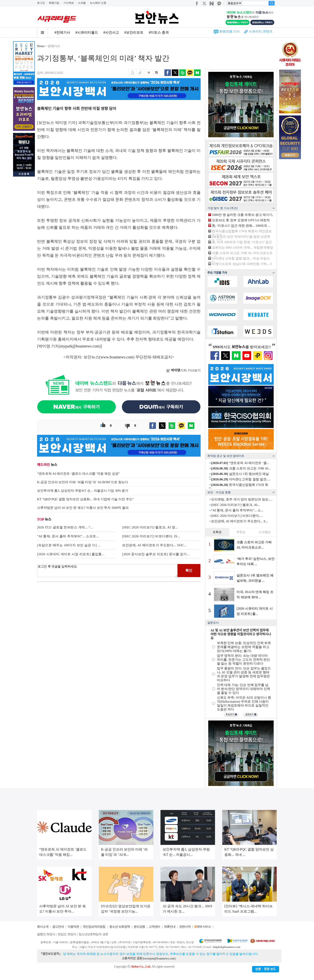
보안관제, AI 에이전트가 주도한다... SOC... (154, 545)
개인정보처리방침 (94, 926)
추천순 (241, 532)
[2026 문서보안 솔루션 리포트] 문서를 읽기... (156, 554)
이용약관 (73, 926)
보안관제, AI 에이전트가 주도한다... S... (239, 521)
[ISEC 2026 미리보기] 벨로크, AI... (235, 505)
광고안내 (58, 926)
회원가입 (54, 2)
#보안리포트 (133, 32)
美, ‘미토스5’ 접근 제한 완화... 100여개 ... (241, 225)
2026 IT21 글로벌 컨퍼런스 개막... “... (65, 527)
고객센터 (154, 926)
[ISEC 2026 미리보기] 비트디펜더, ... (237, 516)
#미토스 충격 (159, 32)
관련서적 (185, 926)
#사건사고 (111, 32)
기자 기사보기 (183, 370)
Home (40, 46)
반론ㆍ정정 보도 (265, 969)
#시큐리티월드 (86, 32)
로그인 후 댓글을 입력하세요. (107, 570)
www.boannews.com (117, 357)
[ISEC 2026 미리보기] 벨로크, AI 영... (150, 527)
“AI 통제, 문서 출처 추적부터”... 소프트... (68, 536)
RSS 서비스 (204, 926)
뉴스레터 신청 (98, 2)
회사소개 (42, 926)
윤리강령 (139, 926)
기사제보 (68, 2)
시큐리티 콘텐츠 (261, 31)
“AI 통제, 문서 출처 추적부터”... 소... (237, 510)
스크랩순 (265, 532)
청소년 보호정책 (119, 926)
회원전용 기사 (229, 31)
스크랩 (82, 2)
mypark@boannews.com (79, 346)
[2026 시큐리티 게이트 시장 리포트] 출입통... (71, 554)
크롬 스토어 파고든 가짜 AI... (241, 468)
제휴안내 (169, 926)
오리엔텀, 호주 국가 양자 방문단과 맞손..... (241, 499)
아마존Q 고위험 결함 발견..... (240, 479)
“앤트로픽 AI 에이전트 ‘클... (240, 463)
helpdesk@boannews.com (226, 947)
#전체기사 (62, 32)
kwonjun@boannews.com (159, 958)
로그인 (41, 2)
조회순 (217, 532)
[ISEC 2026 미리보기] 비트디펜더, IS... (151, 536)
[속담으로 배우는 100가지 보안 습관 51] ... (69, 545)
